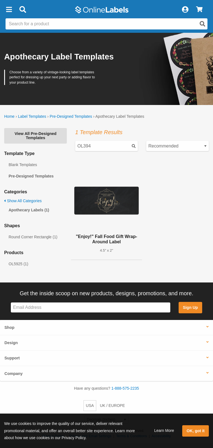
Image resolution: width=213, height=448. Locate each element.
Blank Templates (23, 164)
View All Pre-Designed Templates (35, 135)
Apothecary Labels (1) (29, 210)
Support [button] (12, 358)
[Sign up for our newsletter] (90, 307)
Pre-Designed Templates (71, 116)
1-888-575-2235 (125, 388)
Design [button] (11, 343)
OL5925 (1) (18, 264)
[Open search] (202, 24)
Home (9, 116)
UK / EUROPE (112, 405)
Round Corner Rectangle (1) (33, 237)
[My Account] (185, 9)
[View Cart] (199, 9)
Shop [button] (9, 327)
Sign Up (190, 307)
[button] (9, 9)
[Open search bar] (23, 9)
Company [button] (13, 373)
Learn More (164, 430)
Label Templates (32, 116)
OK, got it (196, 431)
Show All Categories (23, 201)
